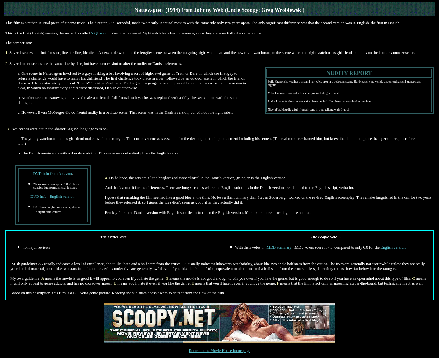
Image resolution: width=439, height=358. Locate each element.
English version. (393, 247)
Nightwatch (100, 33)
